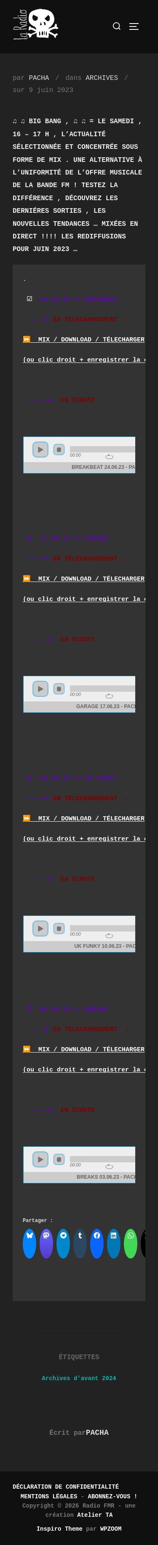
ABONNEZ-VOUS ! (113, 1496)
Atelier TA (94, 1515)
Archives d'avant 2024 (79, 1378)
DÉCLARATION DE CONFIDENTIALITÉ (66, 1487)
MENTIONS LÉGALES (49, 1496)
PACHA (39, 78)
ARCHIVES (102, 78)
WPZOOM (110, 1529)
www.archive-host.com (79, 455)
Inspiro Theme (60, 1529)
